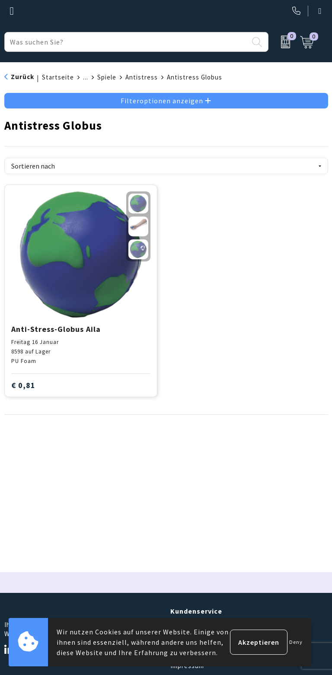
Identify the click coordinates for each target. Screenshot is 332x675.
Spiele (106, 77)
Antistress (141, 77)
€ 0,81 (23, 385)
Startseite (58, 77)
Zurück (22, 77)
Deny (296, 642)
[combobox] (126, 42)
